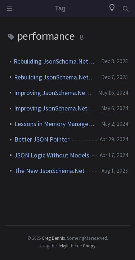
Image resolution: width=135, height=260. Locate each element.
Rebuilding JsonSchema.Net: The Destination (54, 61)
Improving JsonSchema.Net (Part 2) (53, 93)
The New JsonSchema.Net (49, 171)
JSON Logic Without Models (51, 155)
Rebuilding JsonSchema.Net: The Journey (54, 77)
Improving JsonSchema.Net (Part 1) (54, 108)
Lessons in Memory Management (54, 124)
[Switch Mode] (112, 8)
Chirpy (89, 245)
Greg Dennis (53, 238)
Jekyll (63, 245)
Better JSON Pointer (41, 139)
